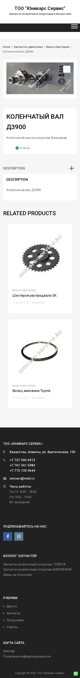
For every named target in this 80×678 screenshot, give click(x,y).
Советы (12, 627)
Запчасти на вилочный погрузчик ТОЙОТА (34, 564)
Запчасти (13, 613)
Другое (11, 606)
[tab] (40, 168)
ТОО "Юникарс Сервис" (40, 8)
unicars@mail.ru (22, 478)
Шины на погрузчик (17, 575)
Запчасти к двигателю (28, 46)
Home (6, 46)
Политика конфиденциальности (27, 656)
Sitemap (9, 651)
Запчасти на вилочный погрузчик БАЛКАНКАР (37, 569)
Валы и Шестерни (57, 46)
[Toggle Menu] (74, 27)
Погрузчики (15, 620)
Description (14, 168)
